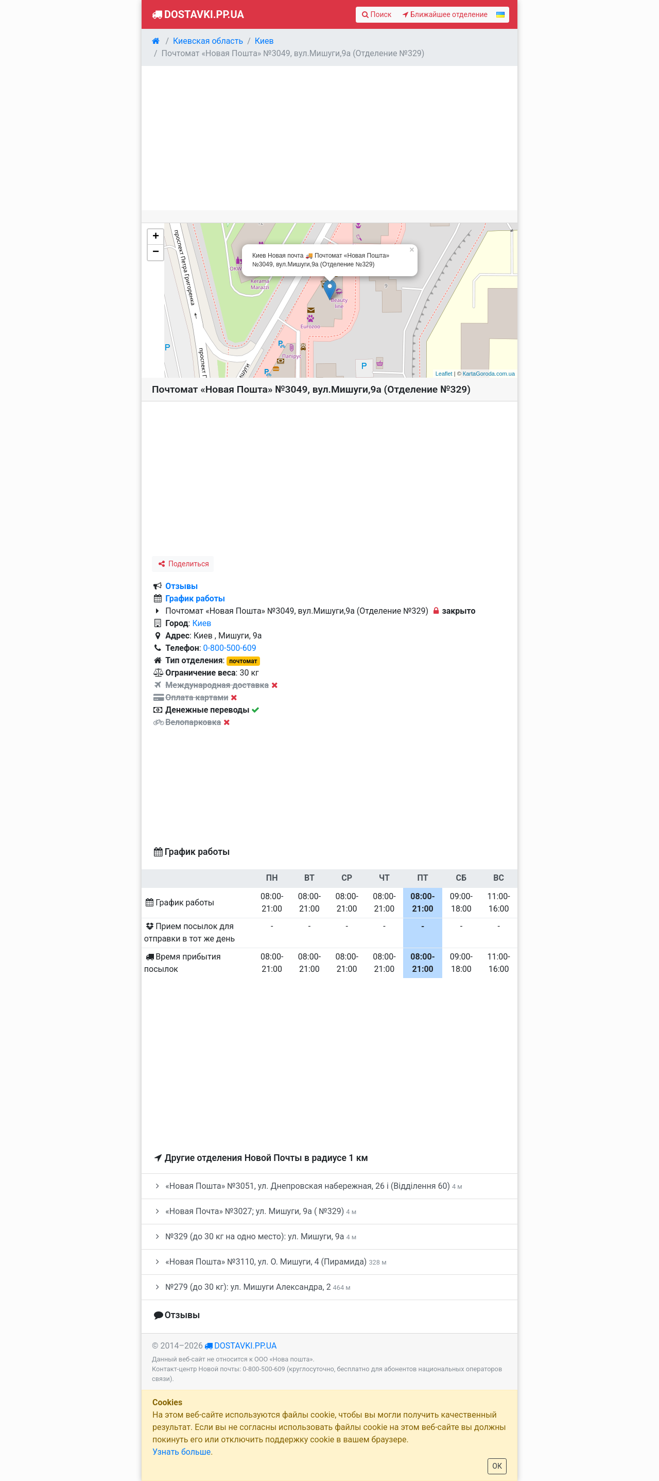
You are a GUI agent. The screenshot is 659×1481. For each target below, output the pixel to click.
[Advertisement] (329, 138)
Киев (201, 623)
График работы (195, 598)
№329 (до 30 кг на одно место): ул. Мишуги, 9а (254, 1236)
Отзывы (181, 586)
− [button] (155, 252)
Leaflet (444, 374)
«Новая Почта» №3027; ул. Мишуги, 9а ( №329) (254, 1211)
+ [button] (155, 237)
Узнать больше (181, 1452)
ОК (497, 1466)
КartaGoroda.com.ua (489, 374)
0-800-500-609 (229, 648)
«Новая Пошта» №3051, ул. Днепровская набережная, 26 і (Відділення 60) (307, 1186)
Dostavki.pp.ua (197, 14)
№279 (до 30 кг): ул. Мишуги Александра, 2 (251, 1287)
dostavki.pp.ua (245, 1346)
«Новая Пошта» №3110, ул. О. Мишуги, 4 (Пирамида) (269, 1262)
